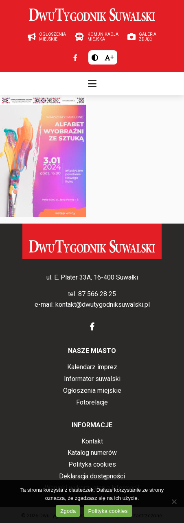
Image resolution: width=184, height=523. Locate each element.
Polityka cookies (92, 464)
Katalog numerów (92, 452)
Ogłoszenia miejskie (92, 390)
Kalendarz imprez (92, 367)
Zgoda (68, 511)
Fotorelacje (92, 402)
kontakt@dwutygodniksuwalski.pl (102, 304)
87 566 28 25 (97, 294)
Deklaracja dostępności (92, 476)
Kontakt (92, 441)
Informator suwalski (92, 379)
